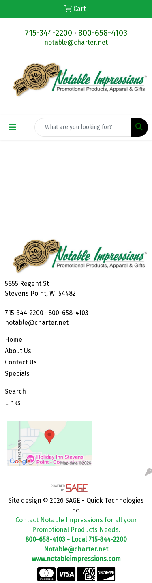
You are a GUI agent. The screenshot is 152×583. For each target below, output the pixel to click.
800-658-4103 (102, 33)
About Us (18, 351)
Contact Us (21, 362)
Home (13, 339)
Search (15, 391)
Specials (17, 373)
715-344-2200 (48, 33)
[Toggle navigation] (12, 127)
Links (13, 403)
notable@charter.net (76, 42)
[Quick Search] (82, 127)
